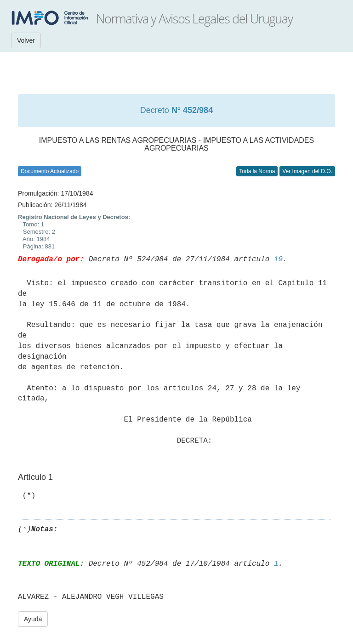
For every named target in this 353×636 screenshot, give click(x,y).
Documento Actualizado (50, 171)
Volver (26, 40)
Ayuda (33, 619)
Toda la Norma (257, 171)
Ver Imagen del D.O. (307, 171)
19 (278, 259)
